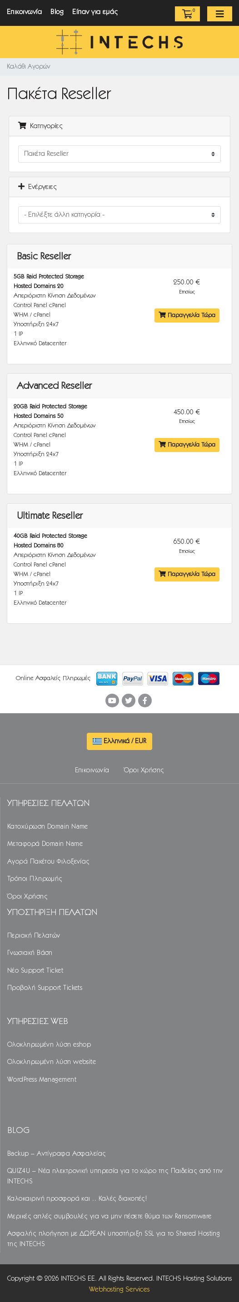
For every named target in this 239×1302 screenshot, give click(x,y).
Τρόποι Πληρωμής (35, 879)
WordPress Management (41, 1080)
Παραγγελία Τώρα (187, 315)
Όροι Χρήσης (144, 770)
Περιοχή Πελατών (33, 936)
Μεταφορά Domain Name (45, 844)
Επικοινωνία (24, 12)
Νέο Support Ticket (35, 971)
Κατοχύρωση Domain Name (47, 827)
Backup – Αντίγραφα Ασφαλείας (56, 1154)
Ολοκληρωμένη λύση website (51, 1062)
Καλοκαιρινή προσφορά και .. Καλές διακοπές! (77, 1199)
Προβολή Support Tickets (44, 988)
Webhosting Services (119, 1289)
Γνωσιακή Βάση (30, 953)
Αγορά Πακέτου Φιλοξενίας (48, 862)
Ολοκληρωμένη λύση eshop (49, 1045)
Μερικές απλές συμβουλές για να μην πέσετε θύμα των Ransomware (109, 1216)
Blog (57, 12)
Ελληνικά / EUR (119, 741)
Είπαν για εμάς (95, 12)
